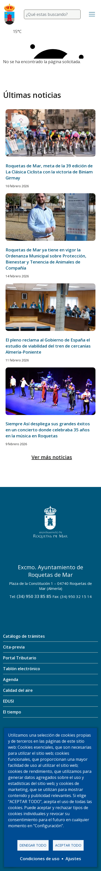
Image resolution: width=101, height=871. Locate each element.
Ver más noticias (51, 457)
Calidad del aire (18, 690)
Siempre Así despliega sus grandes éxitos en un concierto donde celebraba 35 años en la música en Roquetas (48, 430)
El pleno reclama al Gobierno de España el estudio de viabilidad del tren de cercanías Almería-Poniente (48, 346)
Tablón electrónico (21, 668)
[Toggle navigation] (92, 14)
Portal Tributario (19, 658)
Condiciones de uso (39, 858)
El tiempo (12, 712)
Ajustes (73, 858)
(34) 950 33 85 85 (34, 596)
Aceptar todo (68, 845)
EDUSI (8, 701)
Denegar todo (33, 845)
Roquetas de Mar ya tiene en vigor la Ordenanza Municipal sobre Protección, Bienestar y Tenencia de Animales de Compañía (46, 259)
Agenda (10, 679)
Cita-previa (14, 647)
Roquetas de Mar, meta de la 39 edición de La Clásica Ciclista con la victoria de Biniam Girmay (49, 172)
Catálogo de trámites (24, 636)
